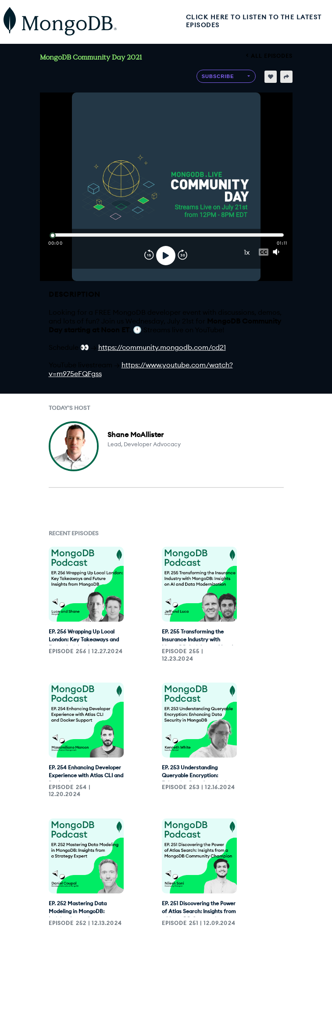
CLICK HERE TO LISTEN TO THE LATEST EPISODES (254, 21)
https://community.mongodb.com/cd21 (162, 347)
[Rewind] (149, 255)
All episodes (269, 56)
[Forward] (182, 255)
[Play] (165, 255)
